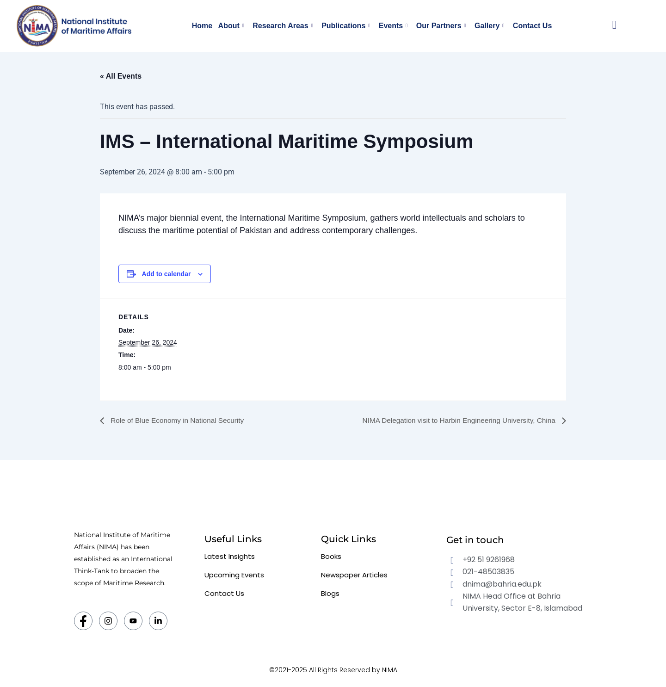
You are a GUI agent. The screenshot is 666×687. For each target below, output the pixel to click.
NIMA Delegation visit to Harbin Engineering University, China (455, 420)
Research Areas (284, 26)
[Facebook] (83, 621)
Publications (346, 26)
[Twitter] (133, 621)
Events (392, 26)
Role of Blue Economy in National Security (179, 420)
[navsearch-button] (614, 25)
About (234, 26)
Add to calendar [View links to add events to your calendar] (166, 274)
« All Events (121, 76)
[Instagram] (108, 621)
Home (206, 26)
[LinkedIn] (158, 621)
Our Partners (439, 26)
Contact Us (528, 26)
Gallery (486, 26)
